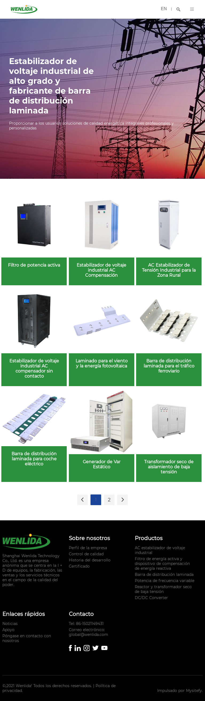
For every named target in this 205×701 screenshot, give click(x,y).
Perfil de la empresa (88, 547)
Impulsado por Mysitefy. (180, 690)
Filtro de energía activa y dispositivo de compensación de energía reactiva (162, 563)
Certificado (79, 566)
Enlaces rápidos (23, 614)
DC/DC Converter (151, 597)
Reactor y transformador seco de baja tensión (163, 589)
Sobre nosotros (89, 538)
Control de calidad (86, 554)
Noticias (10, 623)
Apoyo (8, 629)
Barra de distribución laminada (164, 574)
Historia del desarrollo (90, 560)
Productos (149, 538)
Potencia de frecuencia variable (164, 580)
